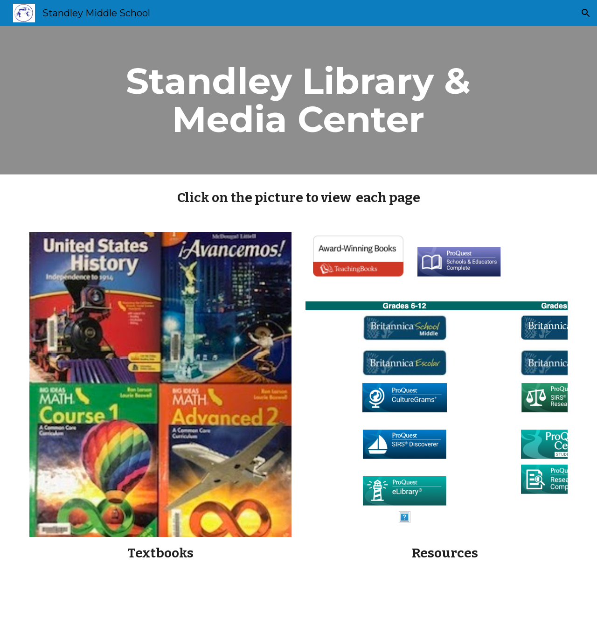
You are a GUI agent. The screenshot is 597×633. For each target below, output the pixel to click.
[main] (298, 100)
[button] (586, 13)
